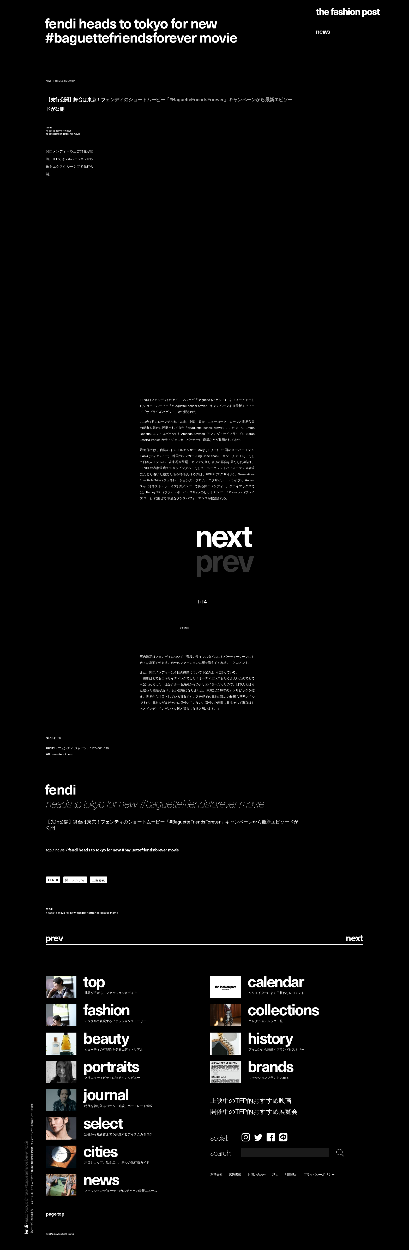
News (323, 31)
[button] (226, 534)
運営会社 (216, 1174)
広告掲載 (235, 1174)
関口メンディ (75, 880)
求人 (276, 1174)
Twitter (258, 1137)
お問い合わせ (257, 1174)
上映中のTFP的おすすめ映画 (250, 1100)
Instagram (245, 1137)
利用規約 (291, 1174)
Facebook (271, 1137)
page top (55, 1213)
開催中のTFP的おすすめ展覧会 (254, 1111)
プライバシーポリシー (319, 1174)
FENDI (53, 880)
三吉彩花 (98, 880)
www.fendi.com (62, 754)
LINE (283, 1137)
